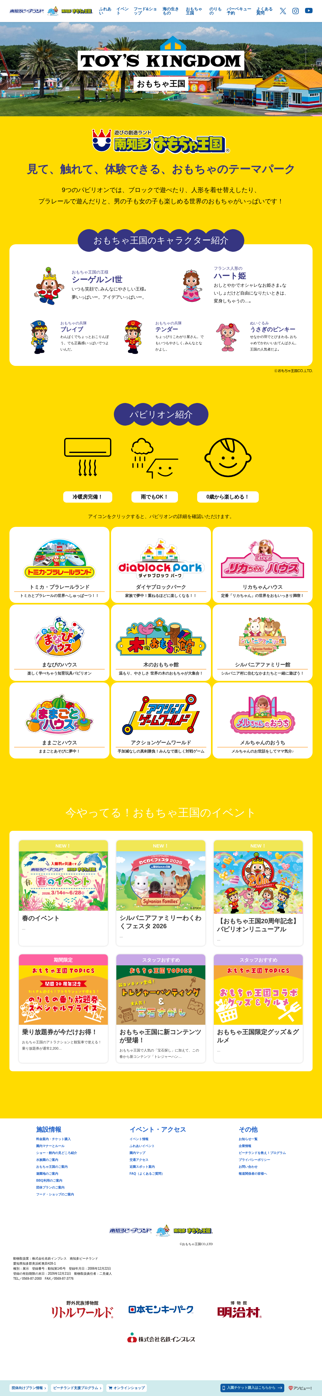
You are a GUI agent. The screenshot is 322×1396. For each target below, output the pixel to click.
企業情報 (245, 1146)
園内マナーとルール (50, 1146)
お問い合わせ (248, 1166)
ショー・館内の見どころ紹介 (56, 1153)
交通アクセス (139, 1159)
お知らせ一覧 (248, 1139)
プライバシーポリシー (254, 1159)
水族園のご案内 (47, 1159)
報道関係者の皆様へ (253, 1173)
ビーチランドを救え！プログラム (262, 1153)
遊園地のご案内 (47, 1173)
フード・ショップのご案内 (55, 1194)
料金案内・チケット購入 (53, 1139)
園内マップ (137, 1153)
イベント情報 (139, 1139)
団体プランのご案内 (50, 1187)
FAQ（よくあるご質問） (147, 1173)
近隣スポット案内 (142, 1166)
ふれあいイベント (142, 1146)
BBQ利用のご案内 (49, 1180)
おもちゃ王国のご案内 (52, 1166)
